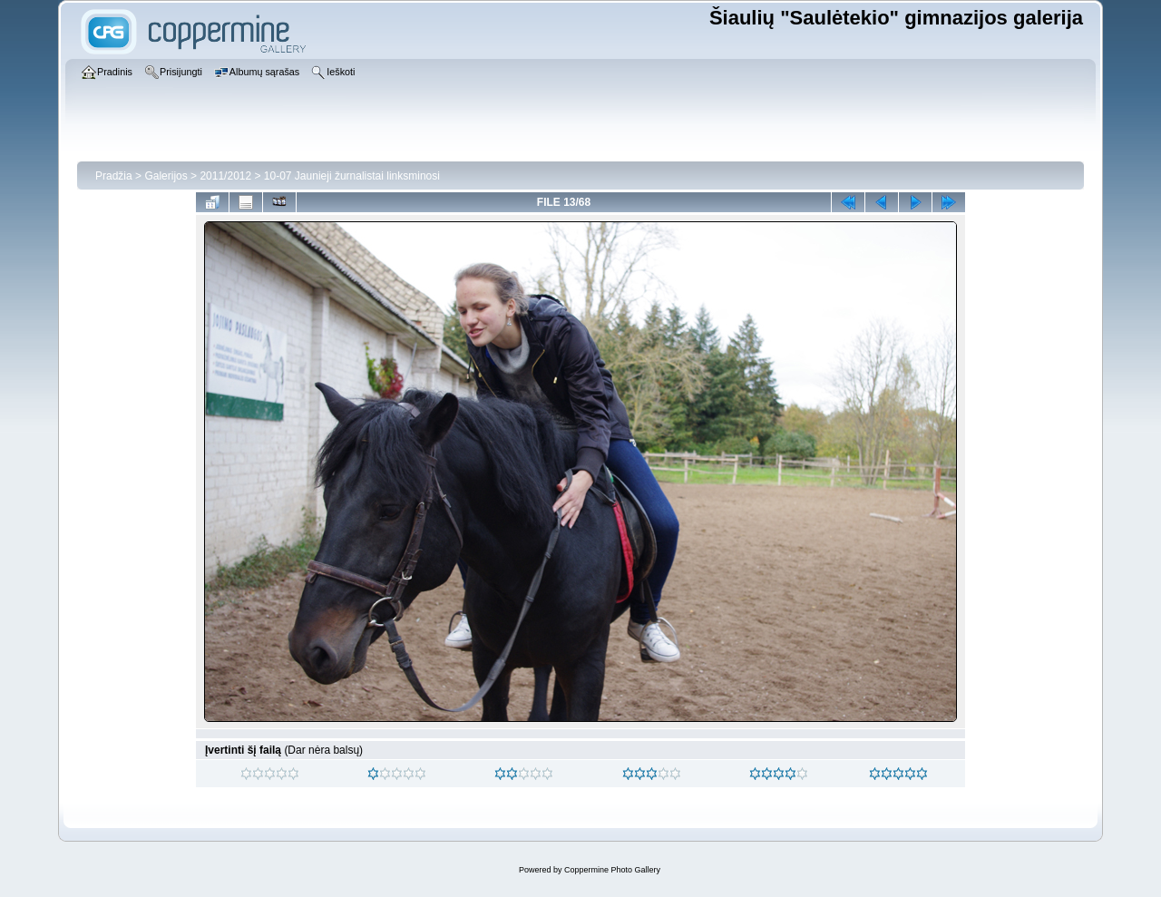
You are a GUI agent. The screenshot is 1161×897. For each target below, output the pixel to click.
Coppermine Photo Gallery (612, 869)
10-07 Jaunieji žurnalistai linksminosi (352, 176)
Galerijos (165, 176)
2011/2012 (225, 176)
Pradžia (113, 176)
